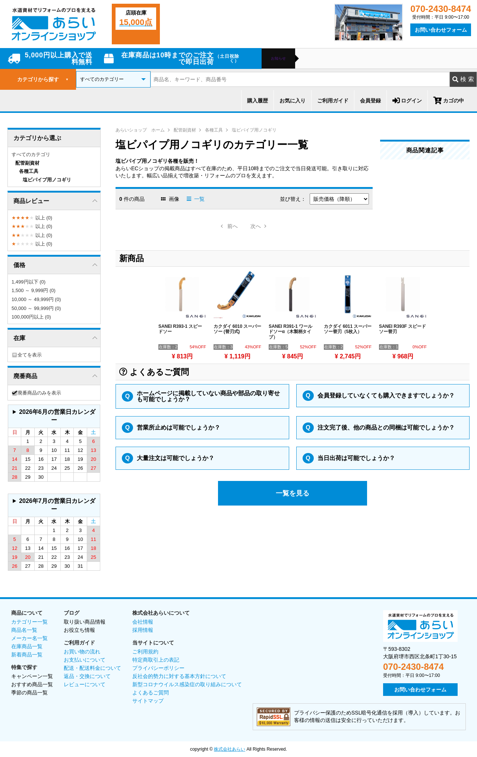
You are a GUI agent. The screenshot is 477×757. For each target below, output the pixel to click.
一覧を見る (292, 493)
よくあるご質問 (150, 693)
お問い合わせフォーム (441, 30)
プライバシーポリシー (158, 668)
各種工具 (214, 130)
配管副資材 (185, 130)
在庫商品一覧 (26, 646)
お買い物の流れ (82, 652)
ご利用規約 (145, 652)
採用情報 (142, 630)
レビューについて (84, 684)
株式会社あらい (229, 749)
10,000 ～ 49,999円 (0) (36, 299)
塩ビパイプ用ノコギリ (254, 130)
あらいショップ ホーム (140, 130)
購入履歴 (257, 101)
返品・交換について (87, 676)
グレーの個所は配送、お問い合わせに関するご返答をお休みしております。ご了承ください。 (54, 416)
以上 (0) (32, 218)
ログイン (407, 100)
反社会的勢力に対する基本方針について (179, 676)
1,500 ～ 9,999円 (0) (34, 290)
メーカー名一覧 (29, 638)
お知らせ (278, 58)
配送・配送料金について (92, 668)
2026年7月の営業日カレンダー (57, 505)
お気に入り (292, 101)
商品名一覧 (24, 630)
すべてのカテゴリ (31, 154)
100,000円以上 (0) (31, 317)
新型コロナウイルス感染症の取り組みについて (187, 684)
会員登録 (370, 101)
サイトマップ (148, 701)
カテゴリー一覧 (29, 622)
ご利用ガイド (332, 101)
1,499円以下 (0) (28, 282)
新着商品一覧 (26, 655)
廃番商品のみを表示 (36, 393)
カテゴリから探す (43, 79)
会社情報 (142, 622)
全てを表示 (27, 355)
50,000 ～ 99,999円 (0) (36, 308)
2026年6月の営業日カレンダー (57, 416)
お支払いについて (84, 660)
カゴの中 (448, 100)
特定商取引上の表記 (155, 660)
